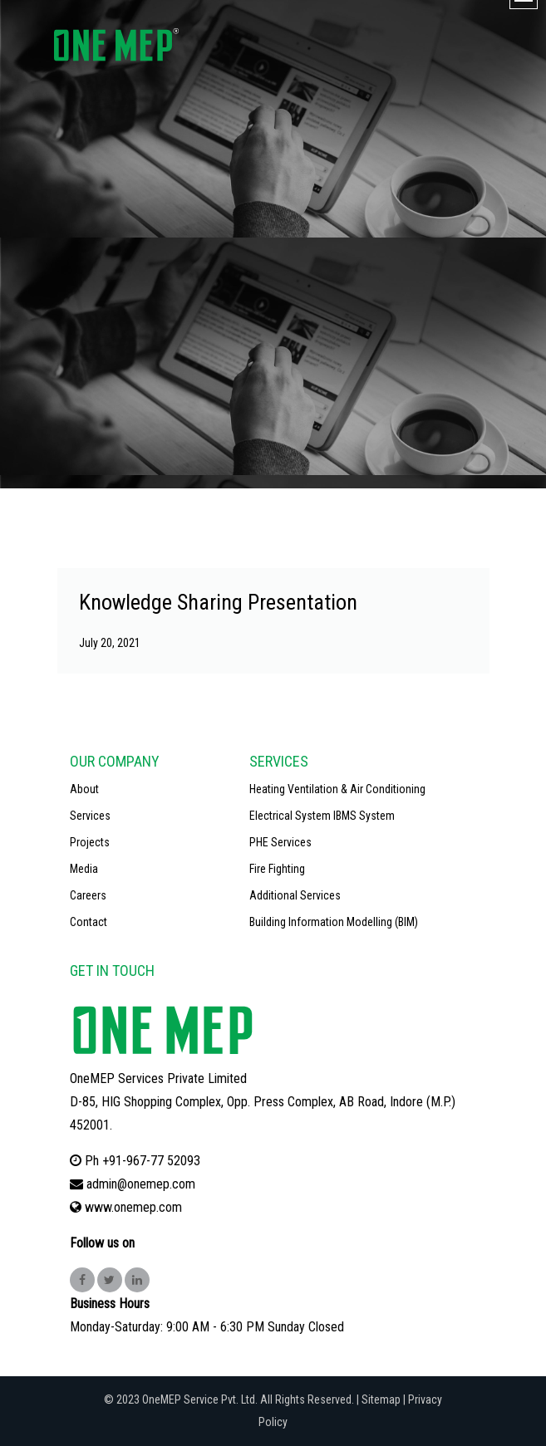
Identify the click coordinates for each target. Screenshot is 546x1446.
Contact (88, 922)
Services (90, 815)
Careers (88, 895)
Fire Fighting (277, 868)
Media (84, 868)
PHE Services (280, 842)
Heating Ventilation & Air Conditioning (337, 789)
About (84, 789)
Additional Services (295, 895)
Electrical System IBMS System (322, 815)
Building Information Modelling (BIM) (333, 922)
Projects (90, 842)
